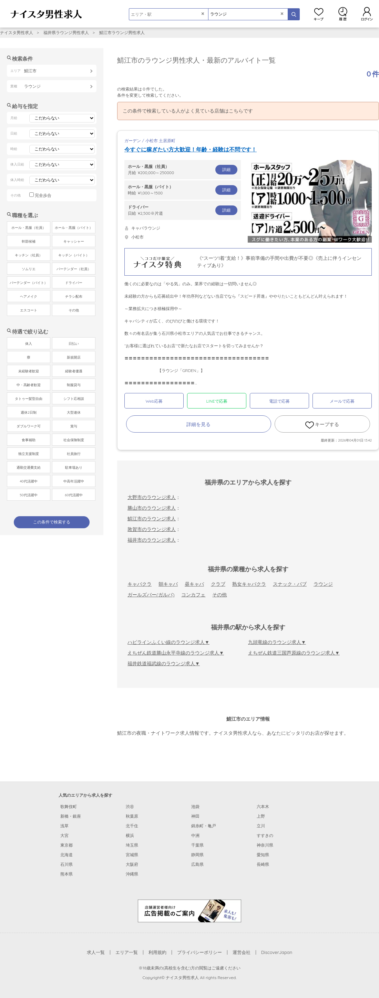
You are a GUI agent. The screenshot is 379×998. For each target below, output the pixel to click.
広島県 (197, 864)
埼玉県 (132, 845)
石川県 (66, 864)
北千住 (132, 825)
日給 (182, 210)
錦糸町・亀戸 (203, 825)
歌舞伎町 (68, 806)
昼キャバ (194, 584)
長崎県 (263, 864)
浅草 (64, 825)
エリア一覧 (126, 952)
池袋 (195, 806)
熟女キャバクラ (249, 584)
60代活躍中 (73, 495)
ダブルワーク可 (29, 426)
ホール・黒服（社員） (28, 227)
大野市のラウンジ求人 (151, 497)
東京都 (66, 845)
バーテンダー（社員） (74, 269)
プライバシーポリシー (199, 952)
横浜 (130, 835)
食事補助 (28, 440)
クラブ (218, 584)
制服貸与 (74, 385)
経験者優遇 (73, 371)
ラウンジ (323, 584)
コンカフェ (193, 595)
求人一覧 (96, 952)
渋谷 (130, 806)
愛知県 (263, 854)
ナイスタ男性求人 (16, 32)
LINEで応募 (216, 401)
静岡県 (197, 854)
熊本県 (66, 874)
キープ (318, 13)
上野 (261, 816)
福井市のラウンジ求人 (151, 540)
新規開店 (74, 357)
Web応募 (153, 401)
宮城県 (132, 854)
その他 (219, 595)
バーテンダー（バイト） (29, 282)
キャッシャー (73, 241)
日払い (74, 343)
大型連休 (74, 412)
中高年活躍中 (73, 481)
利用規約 (157, 952)
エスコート (28, 310)
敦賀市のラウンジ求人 (151, 529)
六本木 (263, 806)
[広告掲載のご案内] (189, 910)
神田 (195, 816)
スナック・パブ (290, 584)
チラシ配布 (73, 296)
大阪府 (132, 864)
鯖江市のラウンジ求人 (151, 519)
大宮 (64, 835)
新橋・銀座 (70, 816)
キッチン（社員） (28, 255)
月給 (182, 169)
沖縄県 (132, 874)
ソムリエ (28, 269)
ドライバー (73, 282)
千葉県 (197, 845)
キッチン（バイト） (73, 255)
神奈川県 (265, 845)
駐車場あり (73, 467)
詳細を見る (198, 424)
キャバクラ (139, 584)
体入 (28, 343)
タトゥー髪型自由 (28, 398)
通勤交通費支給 (29, 467)
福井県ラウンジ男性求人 (66, 32)
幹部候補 (28, 241)
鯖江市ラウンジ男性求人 (122, 32)
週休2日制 (29, 412)
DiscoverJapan (277, 952)
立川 (261, 825)
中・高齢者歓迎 (29, 385)
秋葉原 (132, 816)
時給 (182, 189)
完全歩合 (43, 195)
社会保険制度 (73, 440)
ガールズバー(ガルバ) (150, 595)
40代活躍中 (28, 481)
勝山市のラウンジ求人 (151, 508)
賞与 (73, 426)
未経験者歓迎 (28, 371)
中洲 (195, 835)
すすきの (265, 835)
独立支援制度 (28, 454)
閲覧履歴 (342, 13)
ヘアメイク (28, 296)
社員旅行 (74, 454)
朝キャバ (168, 584)
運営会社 (241, 952)
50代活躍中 (28, 495)
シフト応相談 (73, 398)
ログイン (367, 13)
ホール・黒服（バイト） (74, 227)
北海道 (66, 854)
